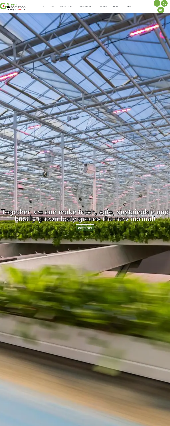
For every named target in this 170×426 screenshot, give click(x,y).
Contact (129, 7)
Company (102, 7)
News (115, 7)
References (85, 7)
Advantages (66, 7)
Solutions (48, 7)
